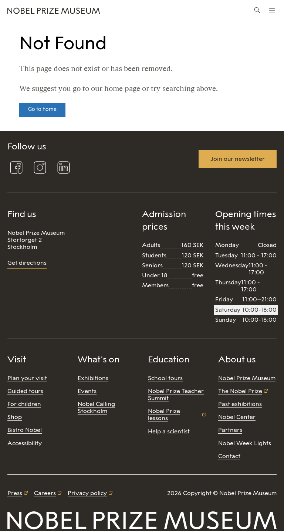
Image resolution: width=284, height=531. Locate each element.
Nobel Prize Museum (246, 378)
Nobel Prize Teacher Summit (176, 395)
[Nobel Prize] (95, 10)
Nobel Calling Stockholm (96, 407)
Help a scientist (169, 431)
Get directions (27, 262)
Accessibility (24, 443)
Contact (229, 456)
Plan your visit (27, 378)
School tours (165, 378)
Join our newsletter (237, 158)
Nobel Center (237, 416)
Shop (14, 416)
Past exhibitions (240, 403)
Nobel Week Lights (244, 443)
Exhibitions (93, 378)
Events (87, 391)
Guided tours (25, 391)
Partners (230, 429)
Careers (45, 493)
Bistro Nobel (24, 429)
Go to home (42, 109)
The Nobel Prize (240, 391)
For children (24, 403)
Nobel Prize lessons (164, 414)
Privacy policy (87, 493)
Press (14, 493)
